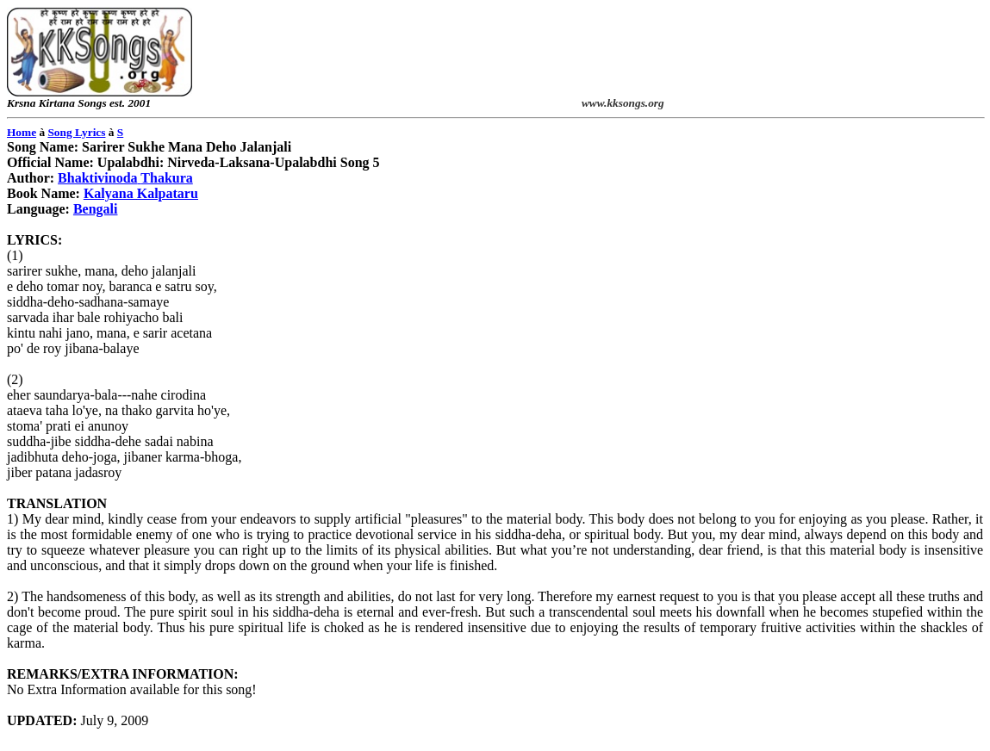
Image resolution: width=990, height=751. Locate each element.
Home (21, 132)
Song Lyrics (76, 132)
